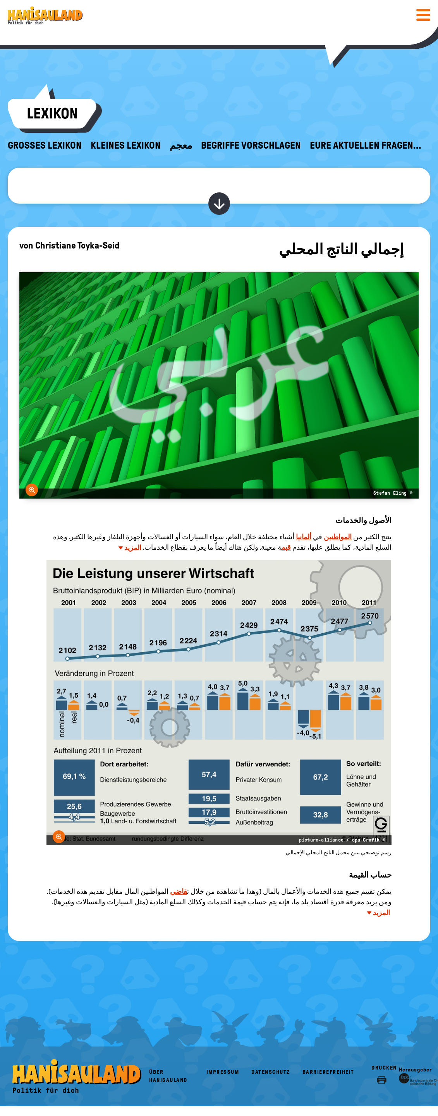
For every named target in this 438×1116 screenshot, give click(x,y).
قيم (286, 547)
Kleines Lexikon (126, 146)
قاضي (178, 891)
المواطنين (338, 537)
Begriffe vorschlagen (251, 146)
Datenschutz (270, 1072)
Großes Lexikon (45, 146)
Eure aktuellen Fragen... (365, 146)
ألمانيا (303, 537)
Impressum (222, 1072)
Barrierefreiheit (328, 1072)
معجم (181, 146)
